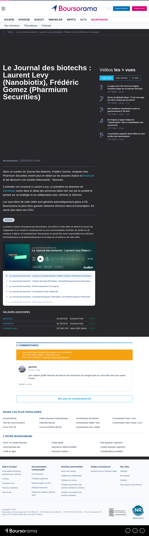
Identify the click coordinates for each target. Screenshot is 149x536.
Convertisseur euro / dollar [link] (88, 427)
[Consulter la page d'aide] (110, 8)
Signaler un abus (25, 384)
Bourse (9, 19)
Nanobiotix (9, 190)
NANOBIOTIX (8, 324)
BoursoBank (99, 19)
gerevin (33, 367)
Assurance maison (60, 451)
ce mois (135, 78)
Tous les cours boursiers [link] (14, 423)
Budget (39, 19)
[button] (3, 8)
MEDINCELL (8, 319)
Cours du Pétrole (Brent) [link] (50, 427)
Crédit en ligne (9, 451)
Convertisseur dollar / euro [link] (88, 423)
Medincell (88, 175)
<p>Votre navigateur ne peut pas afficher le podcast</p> (49, 274)
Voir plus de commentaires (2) (74, 398)
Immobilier (56, 19)
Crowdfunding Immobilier (111, 451)
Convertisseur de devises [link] (87, 418)
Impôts (71, 19)
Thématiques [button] (30, 25)
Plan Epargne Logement (111, 442)
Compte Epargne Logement (112, 447)
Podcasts (46, 25)
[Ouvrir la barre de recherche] (107, 8)
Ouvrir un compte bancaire (15, 442)
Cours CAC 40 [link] (9, 427)
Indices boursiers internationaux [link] (53, 418)
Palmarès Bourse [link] (47, 423)
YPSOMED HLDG (10, 328)
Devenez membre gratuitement (56, 357)
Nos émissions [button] (11, 25)
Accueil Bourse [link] (9, 418)
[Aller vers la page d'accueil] (75, 8)
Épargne (24, 19)
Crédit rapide (57, 442)
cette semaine (122, 78)
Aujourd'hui (106, 78)
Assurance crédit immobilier (64, 447)
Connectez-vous (53, 355)
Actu (83, 19)
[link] (5, 479)
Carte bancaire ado (11, 447)
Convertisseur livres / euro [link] (124, 418)
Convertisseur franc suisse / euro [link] (127, 423)
